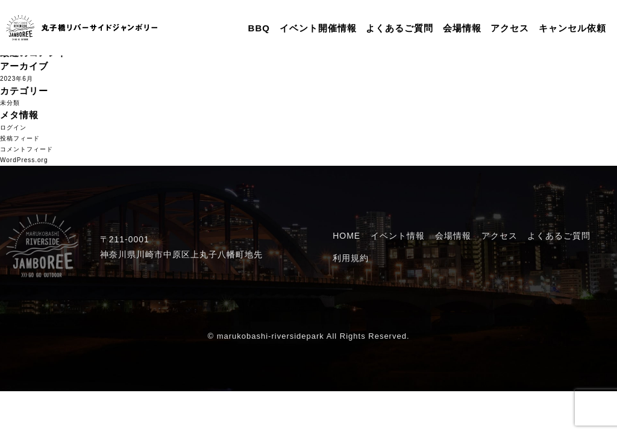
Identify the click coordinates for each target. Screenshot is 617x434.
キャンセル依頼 (572, 28)
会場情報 (462, 28)
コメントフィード (26, 149)
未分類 (10, 102)
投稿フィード (20, 138)
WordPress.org (24, 160)
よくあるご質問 (399, 28)
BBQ (259, 28)
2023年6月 (16, 78)
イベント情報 (398, 236)
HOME (346, 236)
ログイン (13, 127)
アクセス (509, 28)
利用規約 (351, 258)
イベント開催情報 (318, 28)
